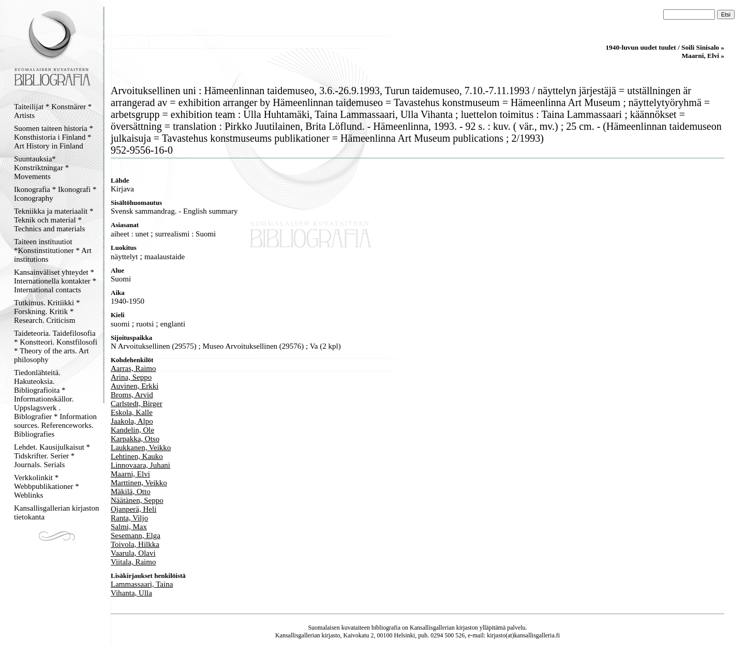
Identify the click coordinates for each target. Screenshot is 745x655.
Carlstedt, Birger (136, 403)
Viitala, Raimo (133, 562)
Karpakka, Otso (135, 439)
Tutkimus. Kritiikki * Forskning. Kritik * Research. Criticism (47, 311)
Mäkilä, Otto (131, 491)
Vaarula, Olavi (133, 553)
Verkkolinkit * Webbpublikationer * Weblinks (46, 486)
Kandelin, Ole (132, 430)
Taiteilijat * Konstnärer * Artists (53, 111)
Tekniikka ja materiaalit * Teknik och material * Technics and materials (53, 220)
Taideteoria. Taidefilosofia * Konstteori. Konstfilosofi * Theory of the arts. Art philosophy (55, 346)
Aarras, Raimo (133, 368)
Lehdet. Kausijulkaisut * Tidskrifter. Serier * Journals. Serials (52, 456)
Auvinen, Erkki (134, 386)
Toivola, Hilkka (135, 544)
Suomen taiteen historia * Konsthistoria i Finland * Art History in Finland (53, 137)
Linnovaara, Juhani (140, 465)
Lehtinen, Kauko (137, 456)
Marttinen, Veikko (139, 483)
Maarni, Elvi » (702, 55)
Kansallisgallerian (432, 627)
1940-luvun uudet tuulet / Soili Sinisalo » (664, 47)
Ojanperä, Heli (133, 509)
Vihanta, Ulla (131, 593)
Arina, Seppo (131, 377)
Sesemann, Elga (135, 535)
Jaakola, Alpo (132, 421)
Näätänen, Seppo (137, 500)
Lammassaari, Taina (142, 584)
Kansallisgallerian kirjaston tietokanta (56, 512)
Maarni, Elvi (130, 474)
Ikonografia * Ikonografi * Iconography (55, 193)
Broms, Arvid (132, 395)
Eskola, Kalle (132, 412)
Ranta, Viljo (129, 518)
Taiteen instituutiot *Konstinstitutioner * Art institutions (53, 250)
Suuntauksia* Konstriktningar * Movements (41, 168)
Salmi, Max (129, 527)
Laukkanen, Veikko (141, 447)
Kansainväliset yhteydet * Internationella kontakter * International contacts (55, 281)
